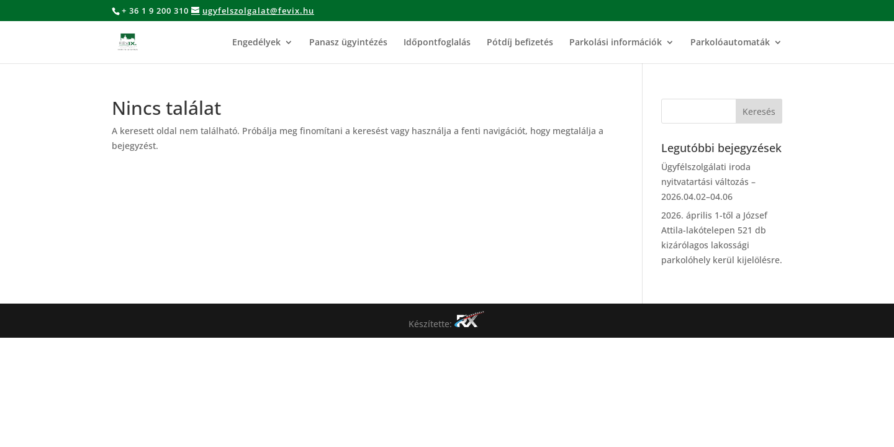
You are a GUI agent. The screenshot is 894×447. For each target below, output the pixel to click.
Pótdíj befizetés (520, 43)
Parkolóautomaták (730, 43)
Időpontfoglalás (437, 43)
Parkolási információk (615, 43)
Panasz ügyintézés (348, 43)
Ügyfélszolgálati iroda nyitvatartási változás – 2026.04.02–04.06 (708, 181)
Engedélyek (256, 43)
